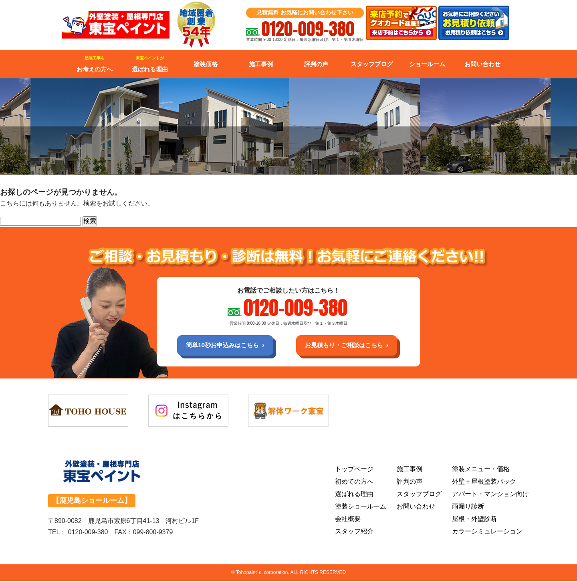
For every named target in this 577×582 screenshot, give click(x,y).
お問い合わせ (482, 64)
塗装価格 (206, 64)
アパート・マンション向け (490, 494)
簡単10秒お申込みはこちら (219, 345)
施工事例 (261, 64)
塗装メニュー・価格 (481, 469)
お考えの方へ (94, 64)
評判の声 (316, 64)
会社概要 (348, 519)
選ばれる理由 (149, 64)
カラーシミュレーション (487, 532)
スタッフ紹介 (354, 532)
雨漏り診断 (468, 507)
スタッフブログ (372, 64)
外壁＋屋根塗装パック (484, 482)
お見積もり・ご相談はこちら (347, 345)
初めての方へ (354, 482)
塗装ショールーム (360, 507)
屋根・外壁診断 (474, 519)
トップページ (354, 469)
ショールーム (427, 64)
